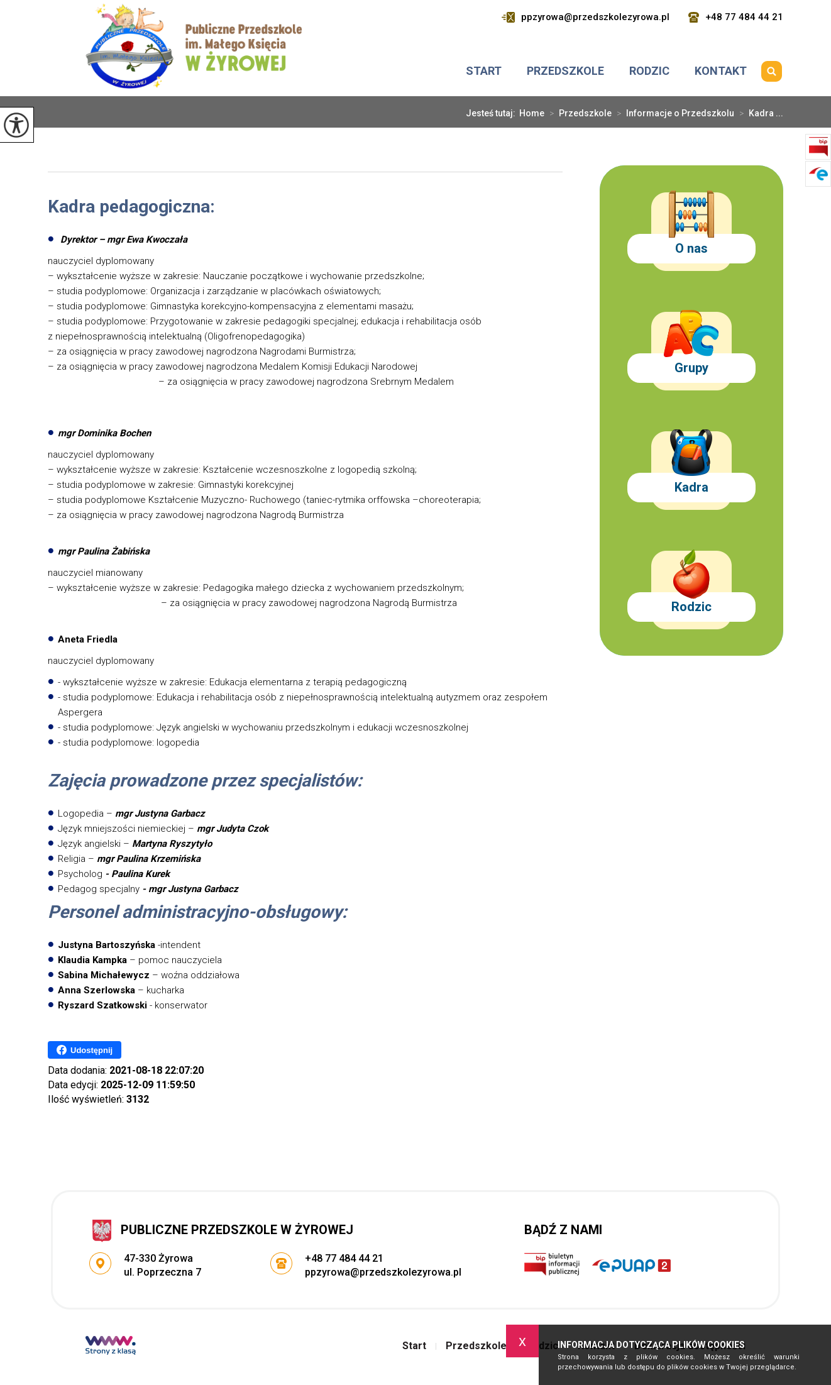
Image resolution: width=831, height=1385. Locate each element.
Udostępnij (85, 1050)
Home (531, 113)
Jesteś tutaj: (492, 113)
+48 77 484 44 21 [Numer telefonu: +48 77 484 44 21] (344, 1258)
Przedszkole (565, 70)
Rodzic (649, 70)
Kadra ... (758, 113)
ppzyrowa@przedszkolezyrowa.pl (585, 17)
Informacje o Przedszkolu (673, 113)
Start (484, 70)
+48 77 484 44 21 (735, 17)
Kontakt (721, 70)
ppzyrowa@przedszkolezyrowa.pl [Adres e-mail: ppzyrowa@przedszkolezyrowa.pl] (383, 1272)
